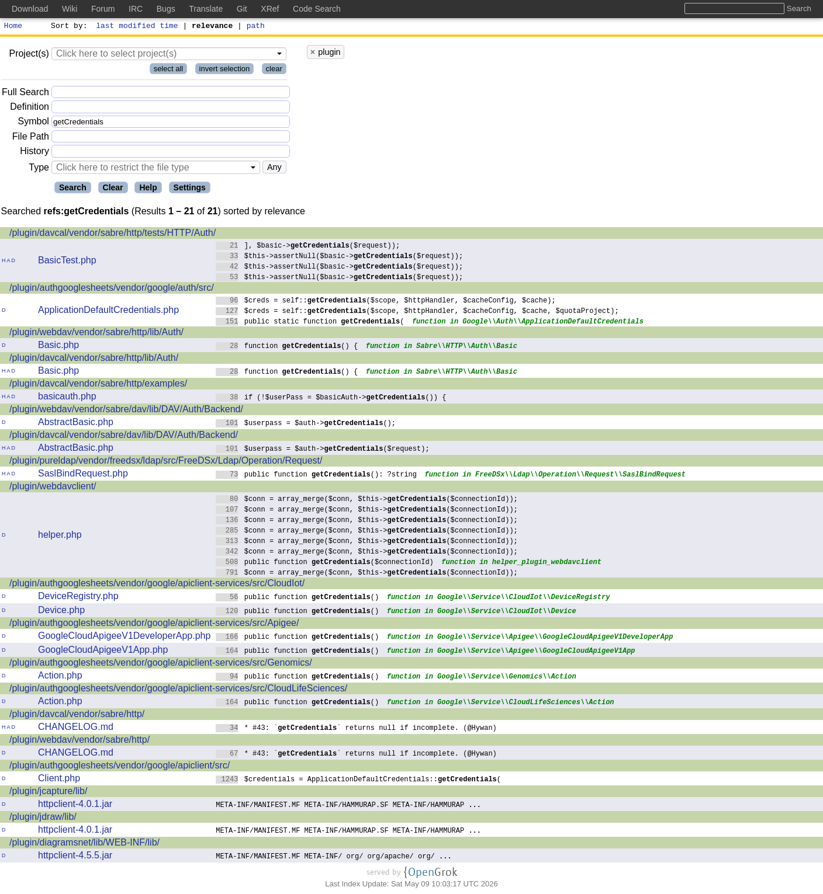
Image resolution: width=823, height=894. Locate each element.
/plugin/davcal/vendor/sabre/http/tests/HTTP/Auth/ (112, 234)
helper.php (60, 536)
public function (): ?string (316, 476)
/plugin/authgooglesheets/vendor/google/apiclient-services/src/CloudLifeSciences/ (178, 690)
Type (39, 169)
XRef (270, 8)
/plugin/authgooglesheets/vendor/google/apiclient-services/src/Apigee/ (154, 624)
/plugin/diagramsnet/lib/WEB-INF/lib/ (84, 844)
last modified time (137, 27)
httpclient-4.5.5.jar (75, 857)
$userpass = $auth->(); (306, 424)
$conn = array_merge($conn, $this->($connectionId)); (367, 500)
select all (169, 70)
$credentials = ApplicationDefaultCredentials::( (358, 780)
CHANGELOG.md (75, 728)
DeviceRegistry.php (78, 598)
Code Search (317, 8)
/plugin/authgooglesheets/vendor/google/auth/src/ (111, 289)
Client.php (59, 780)
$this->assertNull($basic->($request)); (339, 257)
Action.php (60, 677)
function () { (287, 347)
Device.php (61, 612)
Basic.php (58, 347)
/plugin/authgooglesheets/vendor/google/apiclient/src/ (119, 767)
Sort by (67, 27)
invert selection (224, 70)
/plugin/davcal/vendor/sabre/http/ (76, 716)
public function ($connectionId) (325, 563)
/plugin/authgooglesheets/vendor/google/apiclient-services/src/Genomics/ (160, 664)
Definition (29, 108)
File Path (30, 138)
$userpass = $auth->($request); (323, 450)
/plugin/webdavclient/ (52, 488)
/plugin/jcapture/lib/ (48, 793)
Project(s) (29, 55)
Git (242, 8)
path (256, 27)
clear (274, 70)
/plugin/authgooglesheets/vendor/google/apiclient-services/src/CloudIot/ (157, 585)
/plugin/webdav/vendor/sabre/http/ (79, 741)
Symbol (33, 123)
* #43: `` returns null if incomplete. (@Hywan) (356, 729)
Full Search (25, 94)
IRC (136, 8)
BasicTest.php (67, 262)
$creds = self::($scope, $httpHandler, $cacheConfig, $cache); (386, 302)
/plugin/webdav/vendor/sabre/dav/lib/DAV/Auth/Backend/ (126, 411)
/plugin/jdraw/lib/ (43, 818)
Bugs (166, 8)
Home (13, 27)
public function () (297, 598)
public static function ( (310, 323)
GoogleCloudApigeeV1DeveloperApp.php (124, 637)
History (34, 153)
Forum (103, 8)
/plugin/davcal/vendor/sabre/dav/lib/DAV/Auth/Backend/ (123, 436)
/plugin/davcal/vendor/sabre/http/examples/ (98, 385)
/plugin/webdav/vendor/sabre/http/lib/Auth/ (96, 334)
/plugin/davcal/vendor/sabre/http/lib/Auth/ (93, 359)
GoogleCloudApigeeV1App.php (103, 651)
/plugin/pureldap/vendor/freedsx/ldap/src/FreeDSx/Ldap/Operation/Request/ (165, 462)
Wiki (69, 8)
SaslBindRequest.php (83, 475)
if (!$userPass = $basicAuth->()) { (331, 398)
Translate (206, 8)
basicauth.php (67, 398)
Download (30, 8)
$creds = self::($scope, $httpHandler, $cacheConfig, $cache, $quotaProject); (417, 312)
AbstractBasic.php (75, 424)
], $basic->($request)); (308, 247)
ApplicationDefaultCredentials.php (108, 311)
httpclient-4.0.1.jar (75, 805)
